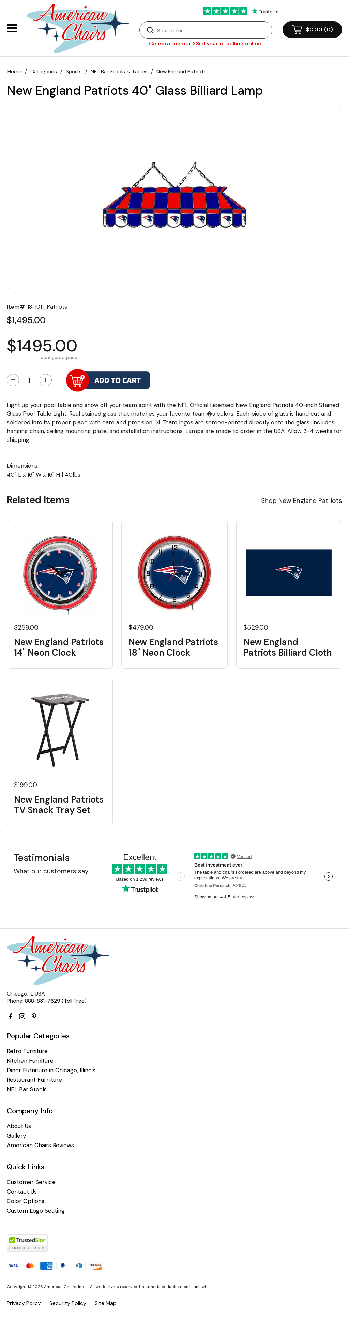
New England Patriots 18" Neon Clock (173, 647)
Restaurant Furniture (34, 1080)
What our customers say (51, 871)
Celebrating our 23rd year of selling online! (206, 43)
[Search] (212, 30)
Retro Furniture (27, 1051)
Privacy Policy (24, 1303)
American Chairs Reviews (40, 1145)
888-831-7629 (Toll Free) (56, 1000)
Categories (43, 71)
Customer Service (31, 1182)
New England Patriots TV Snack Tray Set (59, 804)
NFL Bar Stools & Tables (119, 71)
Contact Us (22, 1192)
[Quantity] (29, 380)
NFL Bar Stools (27, 1089)
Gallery (16, 1136)
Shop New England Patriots (301, 500)
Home (14, 71)
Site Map (106, 1303)
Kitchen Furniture (30, 1061)
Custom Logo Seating (36, 1211)
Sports (74, 71)
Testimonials (42, 858)
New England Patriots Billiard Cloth (287, 647)
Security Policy (67, 1303)
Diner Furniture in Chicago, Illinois (51, 1070)
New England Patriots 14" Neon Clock (59, 647)
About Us (19, 1126)
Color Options (25, 1201)
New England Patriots (181, 71)
